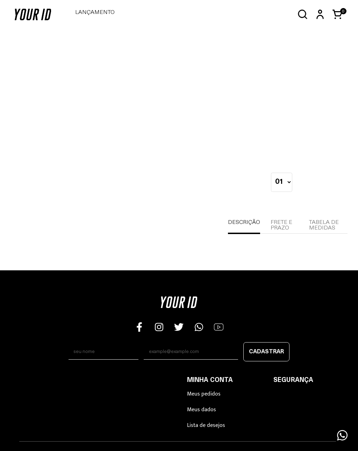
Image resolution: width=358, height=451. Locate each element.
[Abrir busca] (302, 14)
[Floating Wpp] (342, 435)
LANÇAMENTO (95, 12)
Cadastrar (266, 352)
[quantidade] (281, 182)
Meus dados (201, 409)
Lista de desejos (206, 425)
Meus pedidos (204, 394)
